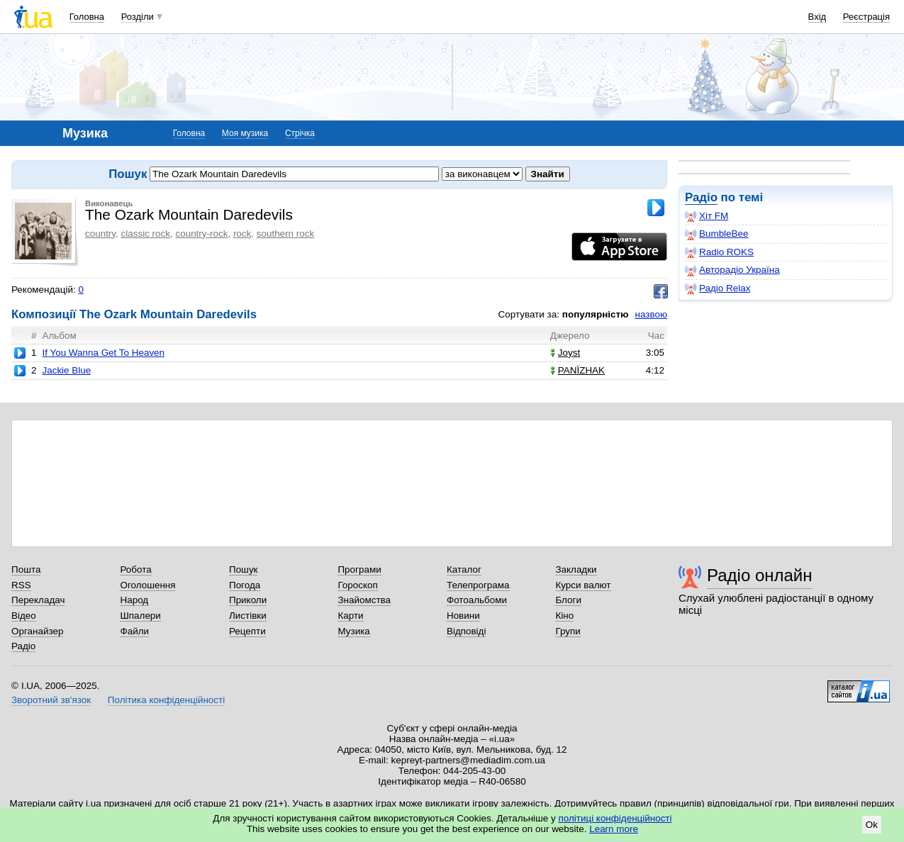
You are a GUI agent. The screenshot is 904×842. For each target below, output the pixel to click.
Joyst (565, 352)
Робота (135, 569)
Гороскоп (357, 585)
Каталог (464, 569)
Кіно (564, 615)
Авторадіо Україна (732, 270)
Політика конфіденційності (166, 700)
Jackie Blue (66, 370)
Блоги (568, 600)
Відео (23, 615)
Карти (350, 615)
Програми (359, 569)
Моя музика (245, 133)
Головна (86, 16)
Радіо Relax (717, 288)
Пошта (25, 569)
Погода (244, 585)
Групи (567, 631)
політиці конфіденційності (615, 818)
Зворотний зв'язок (51, 700)
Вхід (817, 16)
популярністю (595, 314)
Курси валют (582, 585)
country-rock (201, 233)
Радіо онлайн (760, 575)
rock (242, 233)
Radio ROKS (719, 252)
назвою (651, 314)
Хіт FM (706, 216)
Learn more (613, 829)
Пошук (243, 569)
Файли (134, 631)
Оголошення (147, 585)
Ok (872, 824)
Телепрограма (478, 585)
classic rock (145, 233)
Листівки (248, 615)
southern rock (285, 233)
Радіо (701, 197)
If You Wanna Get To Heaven (103, 352)
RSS (21, 585)
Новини (463, 615)
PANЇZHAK (577, 370)
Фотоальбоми (477, 600)
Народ (134, 600)
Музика (353, 631)
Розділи (137, 16)
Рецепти (247, 631)
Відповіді (466, 631)
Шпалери (140, 615)
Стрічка (300, 133)
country (100, 233)
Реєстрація (866, 16)
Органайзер (37, 631)
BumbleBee (716, 234)
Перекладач (38, 600)
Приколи (248, 600)
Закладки (575, 569)
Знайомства (364, 600)
